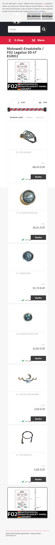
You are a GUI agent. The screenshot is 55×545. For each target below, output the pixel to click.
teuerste (39, 117)
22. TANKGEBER (23, 273)
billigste (29, 117)
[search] (43, 29)
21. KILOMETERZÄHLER (27, 212)
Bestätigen (47, 16)
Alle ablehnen (34, 16)
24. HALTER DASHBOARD (27, 394)
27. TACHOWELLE (24, 455)
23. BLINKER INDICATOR (27, 334)
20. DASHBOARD (23, 152)
